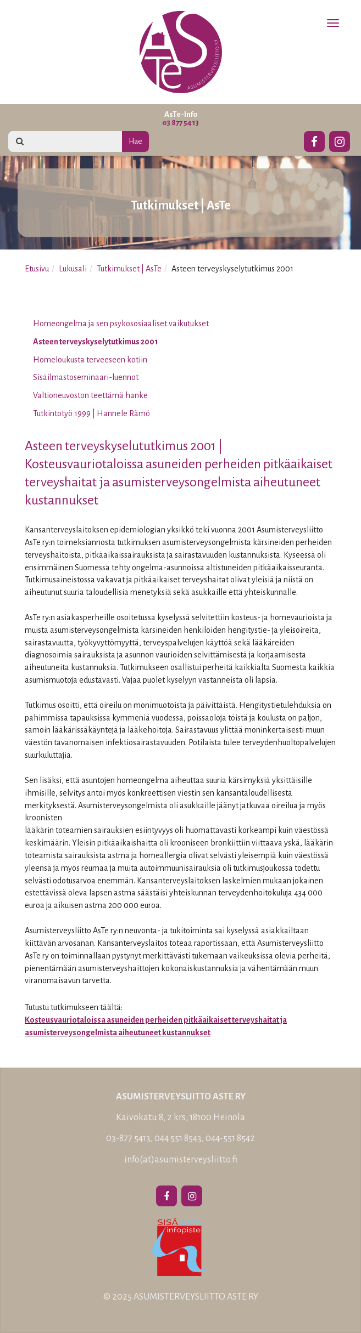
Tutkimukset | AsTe (129, 268)
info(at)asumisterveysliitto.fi (180, 1160)
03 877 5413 (180, 122)
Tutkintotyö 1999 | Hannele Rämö (91, 413)
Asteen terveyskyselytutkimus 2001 (95, 341)
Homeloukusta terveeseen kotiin (90, 359)
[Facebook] (314, 140)
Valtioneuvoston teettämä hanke (90, 395)
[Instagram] (340, 140)
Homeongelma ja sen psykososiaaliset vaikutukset (121, 323)
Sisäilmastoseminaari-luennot (85, 377)
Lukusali (73, 268)
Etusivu (37, 268)
